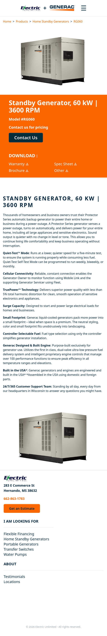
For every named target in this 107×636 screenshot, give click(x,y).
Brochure (19, 170)
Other (61, 170)
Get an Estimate (22, 508)
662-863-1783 (14, 498)
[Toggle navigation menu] (84, 8)
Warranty (19, 163)
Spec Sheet (65, 163)
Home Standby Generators (51, 21)
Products (22, 21)
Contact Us (25, 137)
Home (7, 21)
